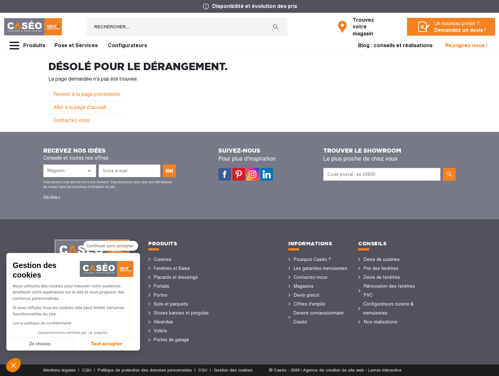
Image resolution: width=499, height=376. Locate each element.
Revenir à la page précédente (86, 94)
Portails (161, 286)
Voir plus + (51, 197)
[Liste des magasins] (69, 170)
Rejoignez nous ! (466, 45)
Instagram (252, 174)
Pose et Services (76, 45)
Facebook (224, 174)
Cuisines (163, 259)
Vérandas (163, 321)
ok (169, 170)
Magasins (303, 286)
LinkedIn (266, 174)
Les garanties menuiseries (320, 268)
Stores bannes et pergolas (181, 312)
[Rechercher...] (175, 27)
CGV (202, 370)
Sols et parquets (171, 304)
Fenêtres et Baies (172, 268)
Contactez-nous (71, 120)
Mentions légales (59, 370)
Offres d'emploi (309, 304)
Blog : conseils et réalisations (395, 45)
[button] (13, 365)
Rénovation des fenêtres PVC (389, 291)
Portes (160, 295)
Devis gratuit (307, 295)
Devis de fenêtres (382, 277)
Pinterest (238, 174)
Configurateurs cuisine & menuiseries (388, 308)
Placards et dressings (176, 277)
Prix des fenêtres (381, 268)
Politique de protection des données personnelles (145, 370)
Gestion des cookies (233, 370)
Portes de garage (171, 339)
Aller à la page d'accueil (79, 107)
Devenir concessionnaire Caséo (318, 317)
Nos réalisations (380, 321)
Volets (160, 330)
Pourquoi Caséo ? (312, 259)
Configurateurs (127, 45)
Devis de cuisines (382, 259)
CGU (86, 370)
